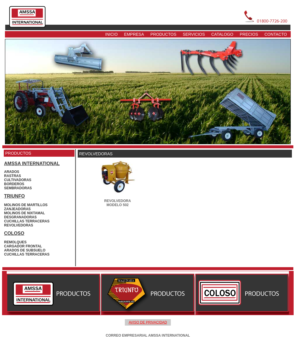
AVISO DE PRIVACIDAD (148, 322)
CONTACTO (276, 34)
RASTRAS (12, 176)
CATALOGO (222, 34)
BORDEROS (14, 184)
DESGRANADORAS (20, 217)
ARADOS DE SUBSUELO (24, 250)
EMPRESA (134, 34)
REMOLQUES (15, 242)
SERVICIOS (194, 34)
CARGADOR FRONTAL (23, 246)
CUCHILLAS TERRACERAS (26, 221)
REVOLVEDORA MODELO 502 (117, 203)
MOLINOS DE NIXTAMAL (24, 213)
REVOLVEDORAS (18, 225)
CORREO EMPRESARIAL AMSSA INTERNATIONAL (148, 335)
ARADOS (11, 172)
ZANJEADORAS (17, 209)
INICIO (111, 34)
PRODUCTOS (163, 34)
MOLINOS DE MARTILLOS (25, 205)
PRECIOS (249, 34)
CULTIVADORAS (17, 180)
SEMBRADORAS (18, 188)
